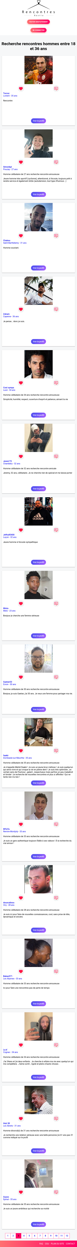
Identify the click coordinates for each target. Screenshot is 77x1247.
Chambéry (8, 463)
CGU (47, 1243)
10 (56, 1236)
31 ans (23, 243)
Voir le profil (38, 121)
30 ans (13, 684)
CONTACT (70, 1243)
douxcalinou (8, 902)
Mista (5, 608)
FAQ (41, 1243)
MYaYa (6, 829)
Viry (5, 905)
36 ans (16, 316)
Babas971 (7, 976)
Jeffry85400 (8, 535)
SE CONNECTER (38, 30)
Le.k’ (5, 1050)
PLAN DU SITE (57, 1243)
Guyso (6, 1197)
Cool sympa (8, 387)
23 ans (12, 611)
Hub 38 (6, 1123)
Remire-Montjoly (10, 831)
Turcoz (6, 93)
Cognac (6, 1052)
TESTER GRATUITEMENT (38, 22)
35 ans (14, 96)
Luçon (6, 537)
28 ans (11, 905)
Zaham (6, 314)
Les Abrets (8, 1126)
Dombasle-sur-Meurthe (13, 758)
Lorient (6, 96)
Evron (5, 684)
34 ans (12, 390)
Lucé (5, 390)
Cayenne (7, 316)
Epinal (6, 1199)
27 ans (14, 169)
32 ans (17, 463)
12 (67, 1236)
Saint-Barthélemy (11, 243)
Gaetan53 (7, 682)
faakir (5, 755)
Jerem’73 (7, 461)
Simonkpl (7, 167)
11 (61, 1236)
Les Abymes (8, 978)
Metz (5, 611)
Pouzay (6, 169)
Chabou (6, 240)
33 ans (23, 831)
